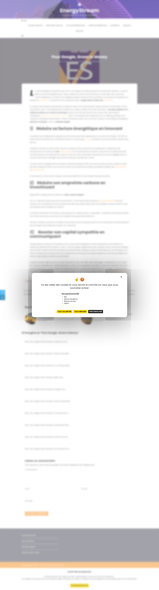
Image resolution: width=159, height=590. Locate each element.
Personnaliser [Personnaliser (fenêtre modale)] (95, 311)
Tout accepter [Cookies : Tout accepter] (64, 311)
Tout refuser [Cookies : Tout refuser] (80, 311)
